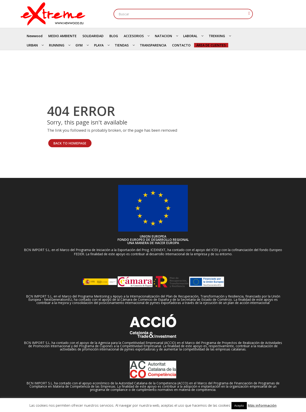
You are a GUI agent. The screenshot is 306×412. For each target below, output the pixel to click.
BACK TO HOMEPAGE (69, 143)
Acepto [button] (239, 405)
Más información (262, 405)
